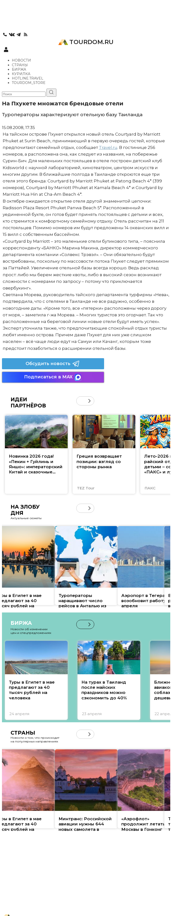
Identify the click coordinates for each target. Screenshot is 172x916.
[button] (89, 401)
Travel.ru (108, 147)
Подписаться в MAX (53, 377)
